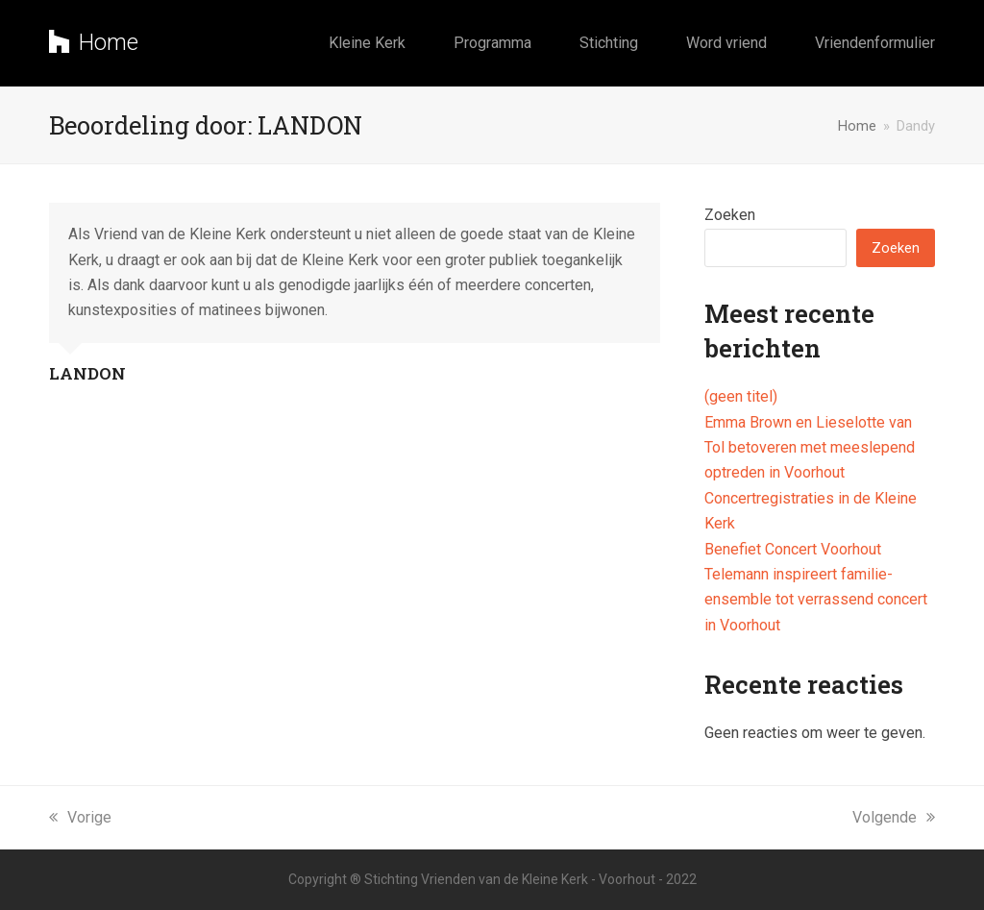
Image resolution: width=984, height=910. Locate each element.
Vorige (80, 817)
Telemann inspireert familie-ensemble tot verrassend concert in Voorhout (815, 599)
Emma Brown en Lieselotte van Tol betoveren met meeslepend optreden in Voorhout (809, 447)
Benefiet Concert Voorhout (792, 549)
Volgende (893, 817)
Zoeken (729, 215)
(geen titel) (740, 396)
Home (93, 42)
